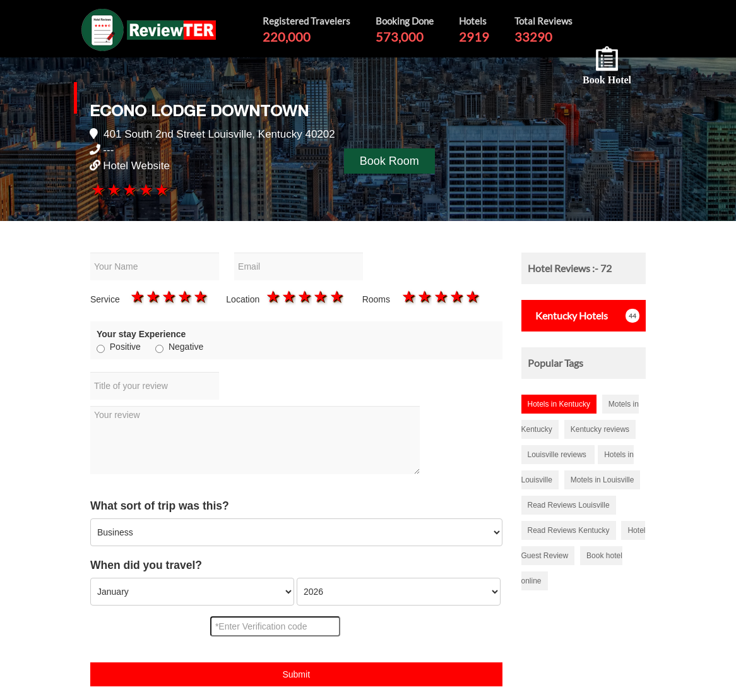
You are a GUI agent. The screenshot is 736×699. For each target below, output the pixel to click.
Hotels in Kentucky (559, 404)
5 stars (161, 189)
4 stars (145, 189)
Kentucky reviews (600, 429)
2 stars (113, 189)
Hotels (568, 315)
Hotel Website (136, 166)
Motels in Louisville (602, 479)
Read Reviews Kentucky (569, 530)
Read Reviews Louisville (569, 505)
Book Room (389, 161)
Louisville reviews (558, 454)
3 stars (129, 189)
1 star (97, 189)
